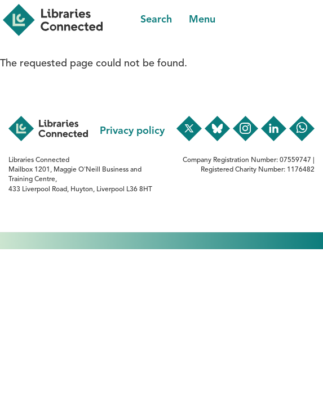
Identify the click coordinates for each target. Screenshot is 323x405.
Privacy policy (132, 131)
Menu (202, 20)
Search (156, 20)
